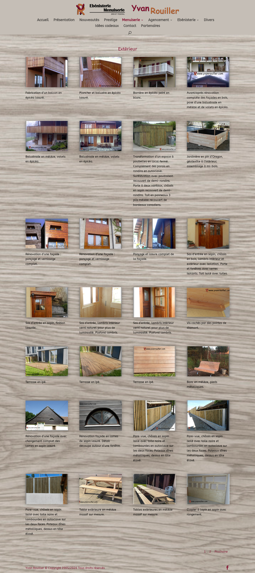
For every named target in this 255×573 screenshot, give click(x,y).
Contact (129, 26)
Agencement (158, 20)
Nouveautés (89, 20)
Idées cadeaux (107, 26)
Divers (209, 20)
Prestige (110, 20)
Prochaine (221, 551)
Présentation (64, 20)
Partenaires (150, 26)
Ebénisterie (186, 20)
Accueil (43, 20)
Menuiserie (131, 20)
